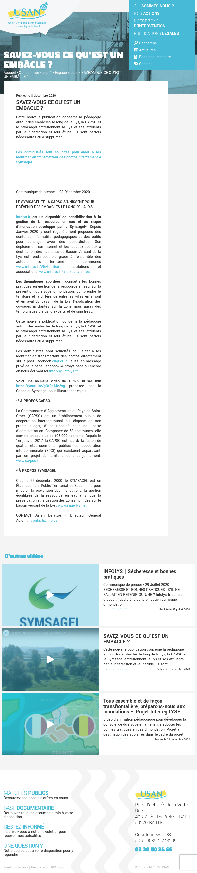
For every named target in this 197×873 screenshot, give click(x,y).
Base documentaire (152, 57)
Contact (143, 64)
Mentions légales (16, 867)
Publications (156, 33)
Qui (154, 6)
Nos (146, 13)
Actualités (145, 50)
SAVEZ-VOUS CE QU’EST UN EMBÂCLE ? (48, 105)
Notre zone (149, 23)
